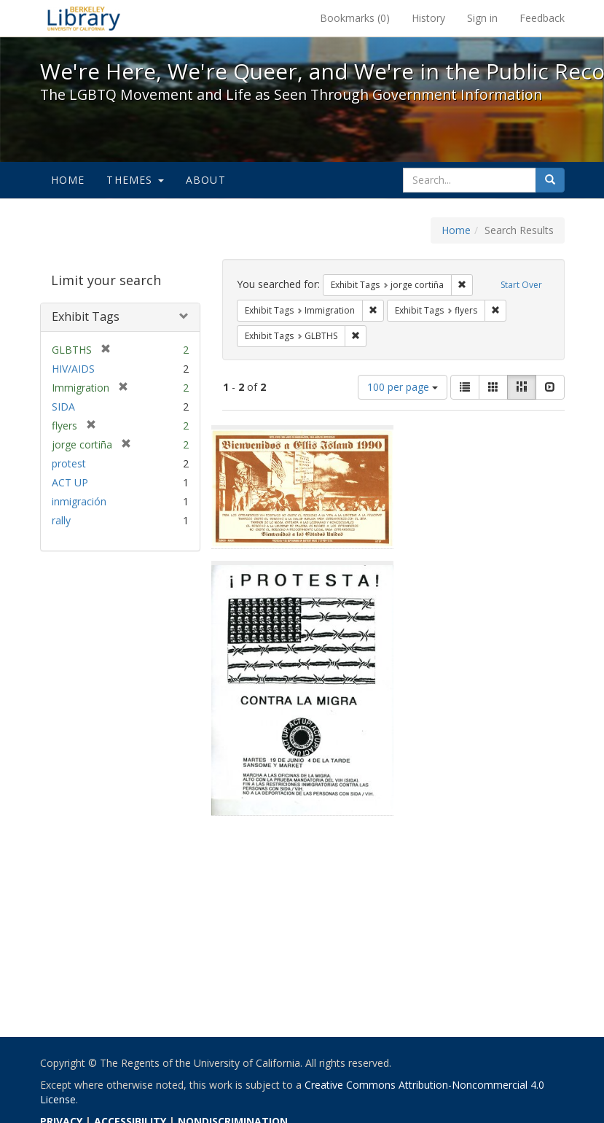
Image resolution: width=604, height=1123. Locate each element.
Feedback (542, 18)
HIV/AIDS (73, 369)
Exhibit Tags (85, 316)
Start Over (521, 285)
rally (61, 520)
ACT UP (70, 482)
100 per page (402, 387)
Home (68, 180)
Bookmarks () (355, 18)
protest (69, 463)
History (428, 18)
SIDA (63, 406)
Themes (134, 180)
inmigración (79, 501)
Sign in (482, 18)
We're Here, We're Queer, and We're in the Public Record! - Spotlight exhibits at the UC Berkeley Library (83, 18)
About (206, 180)
